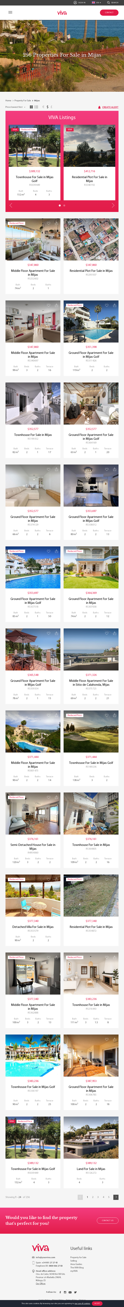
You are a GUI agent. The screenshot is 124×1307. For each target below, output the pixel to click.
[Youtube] (70, 1292)
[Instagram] (65, 1292)
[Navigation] (9, 13)
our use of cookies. (82, 1304)
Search (113, 2)
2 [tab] (64, 205)
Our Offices (41, 1284)
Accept (97, 1303)
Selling (73, 1261)
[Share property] (56, 129)
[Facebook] (60, 1292)
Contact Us (108, 1221)
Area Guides (76, 1264)
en (95, 2)
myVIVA (74, 1271)
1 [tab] (60, 205)
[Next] (116, 1197)
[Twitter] (75, 1292)
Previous (11, 205)
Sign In (79, 2)
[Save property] (49, 129)
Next (113, 205)
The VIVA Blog (77, 1268)
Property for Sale (78, 1257)
